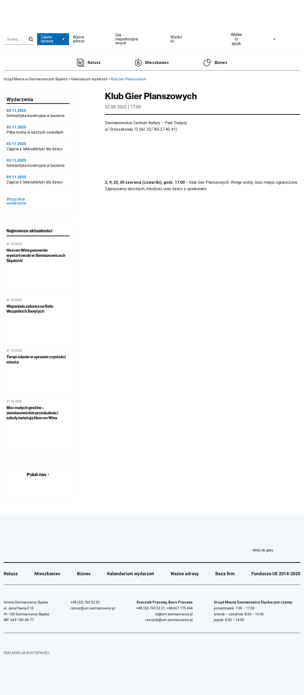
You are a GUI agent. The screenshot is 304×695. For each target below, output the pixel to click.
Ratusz (94, 62)
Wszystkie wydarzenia (38, 201)
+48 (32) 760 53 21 (150, 608)
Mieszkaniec (157, 62)
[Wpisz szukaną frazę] (18, 39)
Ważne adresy (92, 39)
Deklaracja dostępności (26, 653)
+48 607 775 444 (180, 608)
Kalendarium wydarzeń (130, 573)
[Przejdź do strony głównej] (17, 14)
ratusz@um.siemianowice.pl (93, 608)
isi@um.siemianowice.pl (174, 614)
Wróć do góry (276, 550)
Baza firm (225, 573)
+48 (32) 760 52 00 (85, 602)
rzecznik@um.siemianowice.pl (169, 620)
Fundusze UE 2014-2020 (276, 573)
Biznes (221, 62)
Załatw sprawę (53, 39)
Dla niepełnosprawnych (141, 39)
